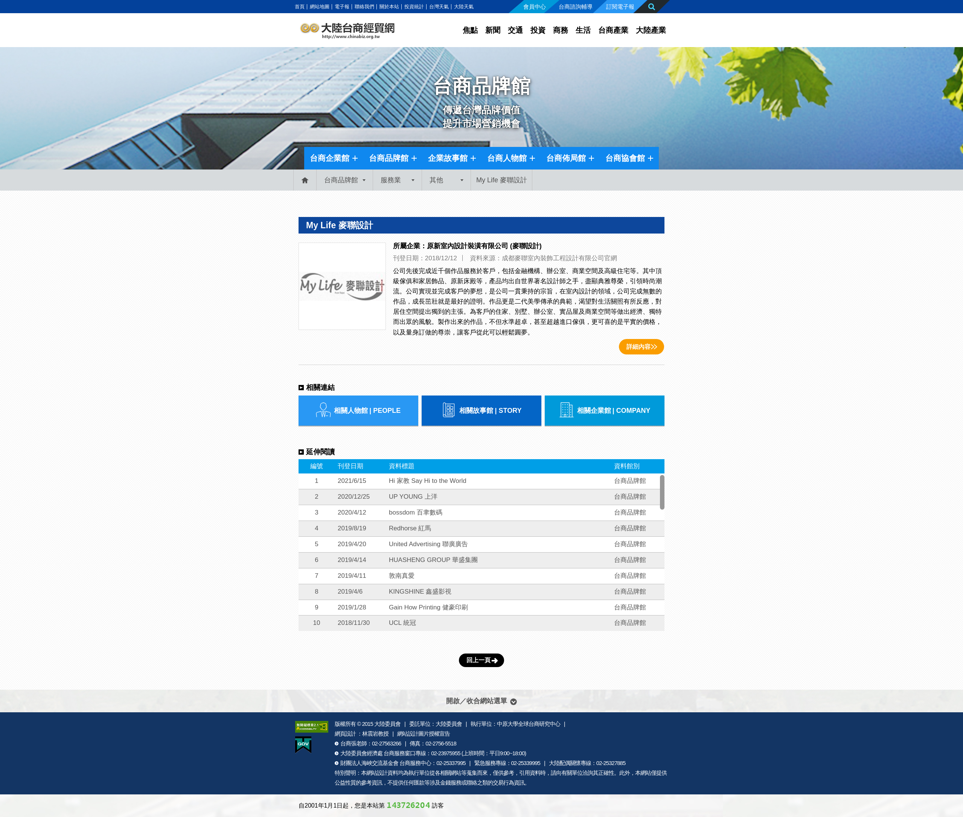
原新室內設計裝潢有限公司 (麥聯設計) (484, 246)
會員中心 (534, 6)
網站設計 (376, 773)
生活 (583, 30)
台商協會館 (625, 158)
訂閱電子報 (620, 6)
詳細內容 (638, 347)
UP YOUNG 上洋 (413, 496)
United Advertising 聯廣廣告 (428, 544)
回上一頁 (478, 660)
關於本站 (389, 6)
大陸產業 (651, 30)
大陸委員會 (387, 724)
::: (291, 6)
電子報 (342, 6)
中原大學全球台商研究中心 (528, 724)
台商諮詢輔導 (576, 6)
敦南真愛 (401, 575)
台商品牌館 (388, 158)
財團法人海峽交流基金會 (369, 763)
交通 (515, 30)
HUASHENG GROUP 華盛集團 (433, 560)
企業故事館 (448, 158)
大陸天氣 (464, 6)
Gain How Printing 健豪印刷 (428, 607)
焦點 (470, 30)
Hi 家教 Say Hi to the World (427, 480)
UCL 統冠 (402, 622)
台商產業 (613, 30)
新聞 (492, 30)
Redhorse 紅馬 (410, 528)
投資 (537, 30)
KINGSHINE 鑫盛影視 (420, 591)
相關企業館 (605, 411)
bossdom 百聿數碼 (415, 512)
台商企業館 (329, 158)
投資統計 (414, 6)
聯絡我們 (364, 6)
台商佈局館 (566, 158)
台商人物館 (507, 158)
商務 (560, 30)
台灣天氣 (439, 6)
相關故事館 (481, 411)
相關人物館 (358, 411)
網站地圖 (319, 6)
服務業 (391, 180)
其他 (436, 180)
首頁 (300, 6)
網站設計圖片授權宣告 (423, 733)
